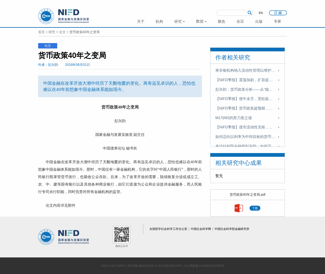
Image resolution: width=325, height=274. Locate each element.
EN (261, 12)
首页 (41, 32)
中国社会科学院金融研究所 (232, 229)
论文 (62, 32)
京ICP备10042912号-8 (141, 265)
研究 (52, 32)
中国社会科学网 (201, 229)
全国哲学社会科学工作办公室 (168, 229)
